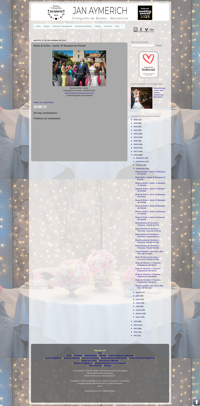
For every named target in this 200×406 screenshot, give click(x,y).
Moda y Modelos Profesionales (114, 358)
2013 (136, 329)
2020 (136, 141)
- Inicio (38, 26)
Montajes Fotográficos (83, 363)
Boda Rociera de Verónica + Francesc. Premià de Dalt (147, 224)
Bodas (69, 355)
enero (138, 317)
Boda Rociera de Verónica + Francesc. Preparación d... (147, 235)
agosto (139, 292)
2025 (136, 123)
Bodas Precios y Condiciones (121, 355)
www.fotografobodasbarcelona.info (79, 93)
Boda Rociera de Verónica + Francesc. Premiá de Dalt (147, 258)
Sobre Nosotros (95, 366)
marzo (139, 310)
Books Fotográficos (53, 358)
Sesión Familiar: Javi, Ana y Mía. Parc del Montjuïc (149, 252)
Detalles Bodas (90, 355)
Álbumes (103, 355)
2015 (136, 321)
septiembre (141, 169)
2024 (136, 127)
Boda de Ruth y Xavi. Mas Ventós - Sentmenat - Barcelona (160, 92)
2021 (136, 137)
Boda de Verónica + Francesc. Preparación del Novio (148, 264)
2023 (136, 130)
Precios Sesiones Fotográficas (142, 358)
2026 (136, 120)
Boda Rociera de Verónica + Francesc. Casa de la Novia (148, 230)
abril (138, 306)
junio (138, 299)
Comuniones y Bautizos (109, 361)
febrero (139, 313)
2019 (136, 144)
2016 (136, 155)
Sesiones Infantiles (71, 358)
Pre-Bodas (78, 355)
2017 (136, 151)
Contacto (108, 366)
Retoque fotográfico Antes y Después (110, 363)
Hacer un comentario (44, 102)
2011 (136, 335)
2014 (136, 325)
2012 (136, 332)
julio (138, 296)
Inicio (100, 353)
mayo (138, 303)
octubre (139, 165)
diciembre (140, 158)
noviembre (141, 161)
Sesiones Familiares (90, 358)
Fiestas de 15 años (89, 361)
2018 (136, 148)
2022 (136, 134)
